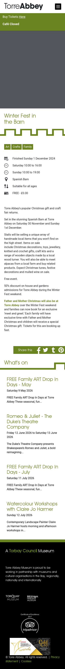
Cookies (26, 661)
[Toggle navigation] (58, 6)
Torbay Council (23, 550)
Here (22, 17)
